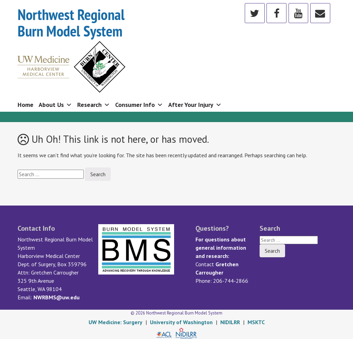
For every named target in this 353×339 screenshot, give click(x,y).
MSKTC (256, 322)
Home (25, 105)
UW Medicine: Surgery (115, 322)
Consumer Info (139, 105)
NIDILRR (230, 322)
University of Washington (181, 322)
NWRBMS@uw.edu (56, 297)
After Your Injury (195, 105)
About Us (55, 105)
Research (93, 105)
